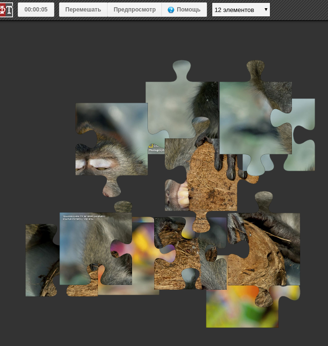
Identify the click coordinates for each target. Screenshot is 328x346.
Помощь (188, 9)
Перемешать (83, 9)
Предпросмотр (135, 9)
